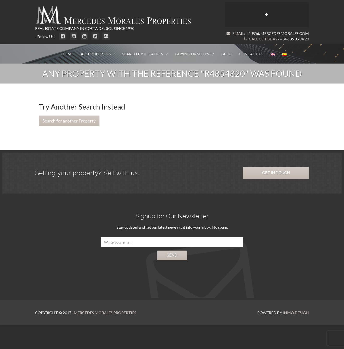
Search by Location (143, 54)
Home (67, 54)
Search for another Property (69, 120)
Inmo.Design (296, 312)
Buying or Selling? (194, 54)
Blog (226, 54)
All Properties (96, 54)
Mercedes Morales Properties (105, 312)
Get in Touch (276, 173)
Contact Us (251, 54)
